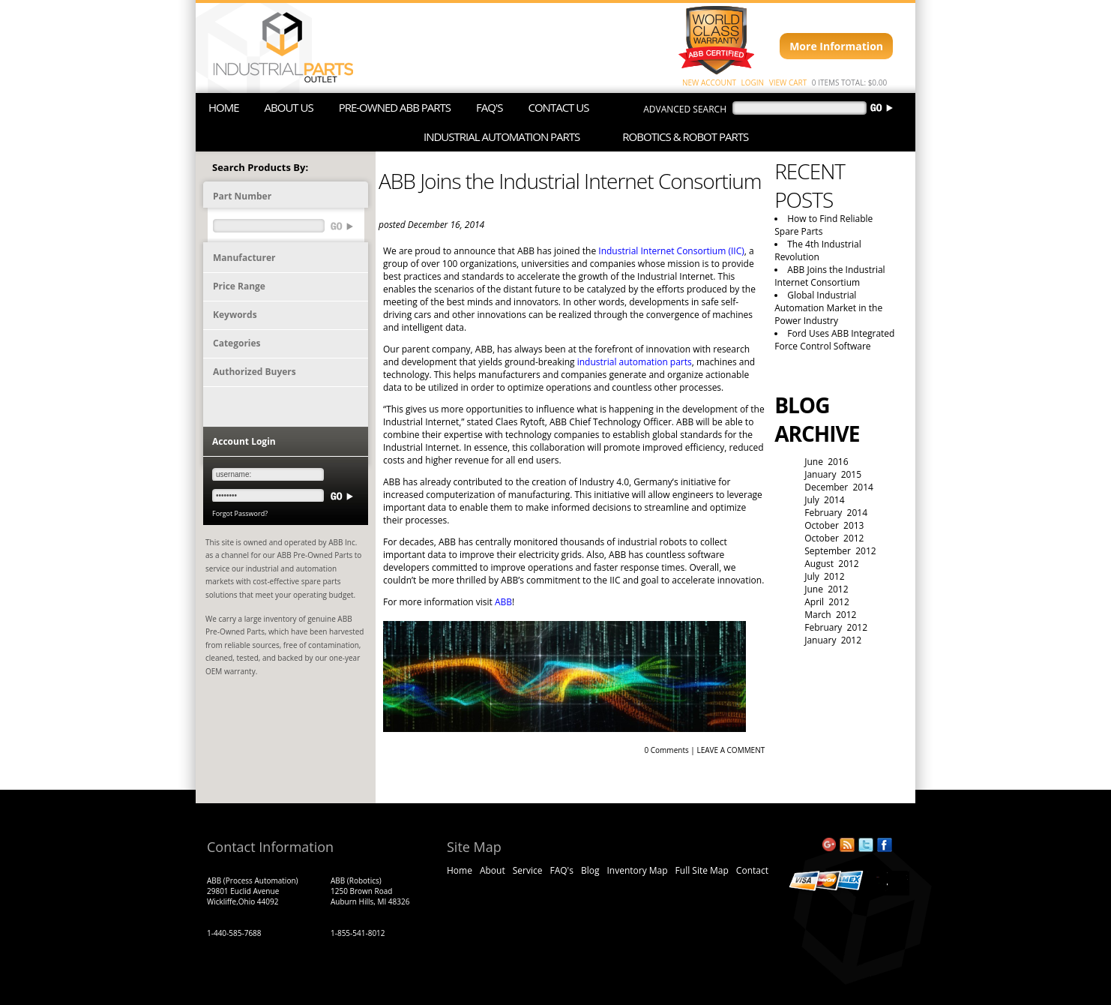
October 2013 (834, 525)
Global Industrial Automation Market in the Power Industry (828, 308)
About (492, 870)
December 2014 (838, 487)
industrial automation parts (634, 362)
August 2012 (831, 563)
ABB (503, 602)
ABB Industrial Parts (276, 48)
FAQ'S (489, 107)
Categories (237, 343)
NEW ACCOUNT (709, 82)
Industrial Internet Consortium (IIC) (671, 250)
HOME (223, 107)
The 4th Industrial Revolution (817, 250)
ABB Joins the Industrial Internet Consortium (829, 276)
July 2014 (824, 500)
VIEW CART (788, 82)
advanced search (684, 109)
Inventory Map (636, 870)
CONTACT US (558, 107)
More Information (836, 46)
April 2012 (826, 602)
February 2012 (835, 627)
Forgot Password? (240, 513)
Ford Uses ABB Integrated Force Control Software (834, 339)
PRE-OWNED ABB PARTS (395, 107)
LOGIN (753, 82)
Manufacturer (244, 257)
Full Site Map (702, 870)
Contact (752, 870)
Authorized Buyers (254, 371)
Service (528, 870)
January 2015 (832, 474)
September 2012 (840, 550)
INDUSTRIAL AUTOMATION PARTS (501, 136)
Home (459, 870)
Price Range (239, 286)
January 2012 (832, 640)
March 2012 (830, 614)
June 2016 (826, 461)
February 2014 (835, 512)
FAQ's (561, 870)
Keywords (235, 314)
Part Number (242, 196)
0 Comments (666, 750)
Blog (590, 870)
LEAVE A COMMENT (730, 750)
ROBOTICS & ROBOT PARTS (685, 136)
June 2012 (826, 589)
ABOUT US (289, 107)
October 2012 (834, 538)
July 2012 (824, 576)
